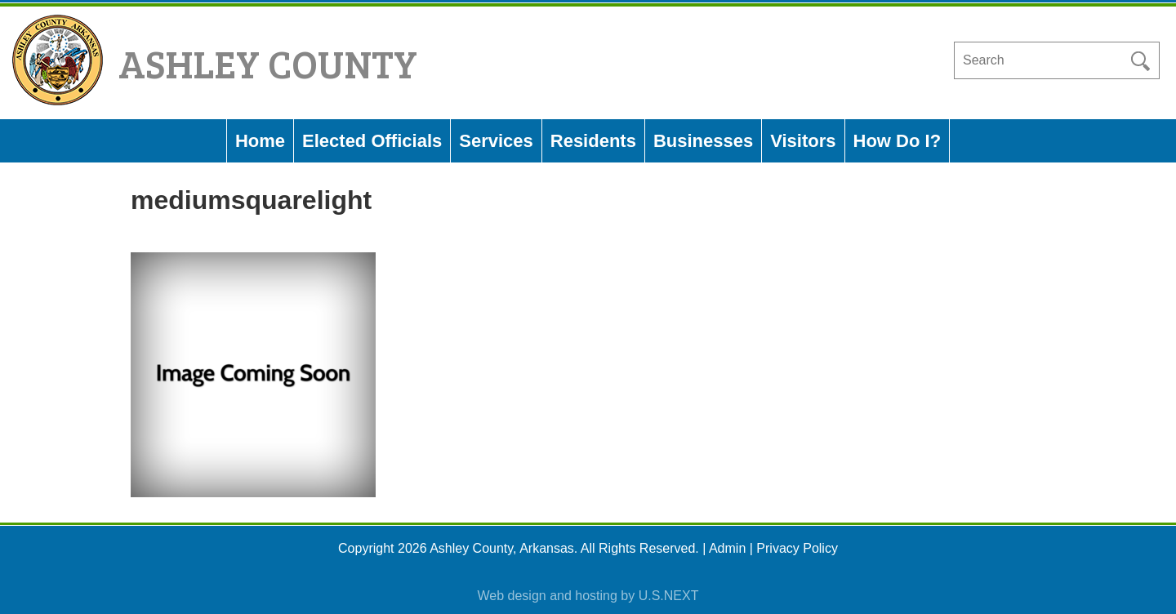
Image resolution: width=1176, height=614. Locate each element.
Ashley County (267, 62)
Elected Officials (372, 141)
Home (260, 141)
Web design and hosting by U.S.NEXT (588, 596)
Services (496, 141)
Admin (727, 548)
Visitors (802, 141)
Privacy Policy (797, 548)
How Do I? (897, 141)
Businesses (703, 141)
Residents (593, 141)
